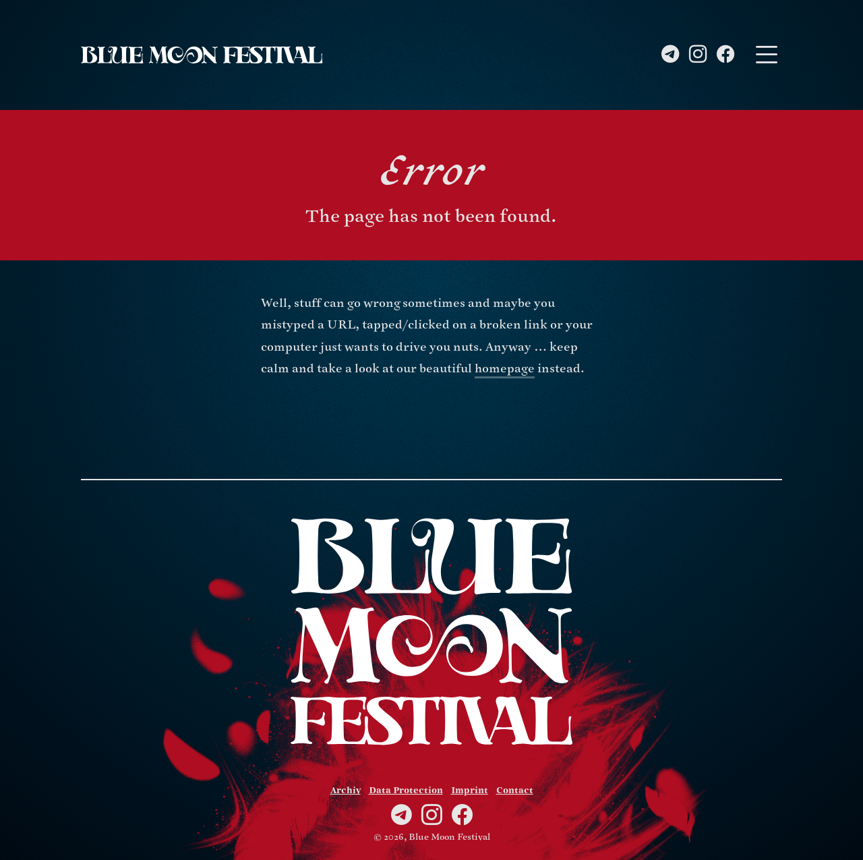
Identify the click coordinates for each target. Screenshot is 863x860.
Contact (514, 790)
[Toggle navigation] (766, 54)
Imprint (469, 790)
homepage (505, 368)
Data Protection (406, 790)
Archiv (345, 790)
